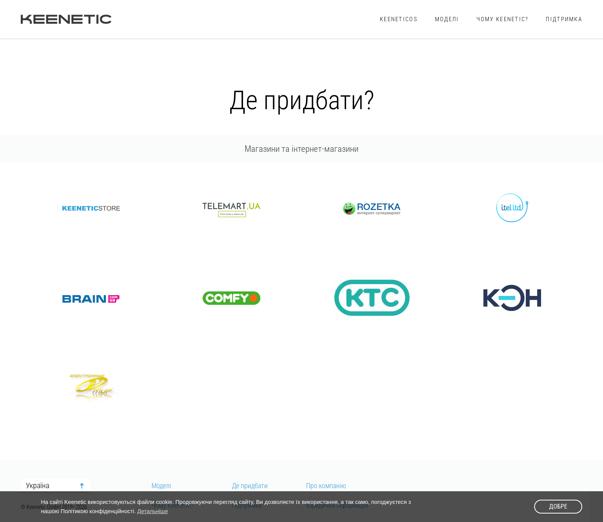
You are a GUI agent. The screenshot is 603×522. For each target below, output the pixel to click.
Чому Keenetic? (502, 19)
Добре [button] (558, 506)
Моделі (447, 19)
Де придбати (250, 486)
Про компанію (326, 486)
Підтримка (564, 19)
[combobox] (55, 486)
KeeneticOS (399, 19)
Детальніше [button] (152, 511)
